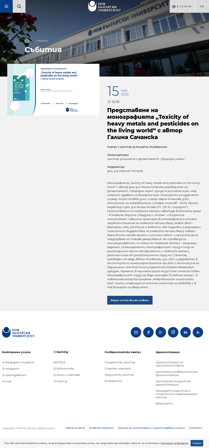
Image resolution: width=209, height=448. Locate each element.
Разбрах (197, 443)
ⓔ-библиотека (63, 368)
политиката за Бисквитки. (175, 443)
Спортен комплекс (117, 368)
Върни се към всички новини (130, 300)
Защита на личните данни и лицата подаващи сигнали (151, 427)
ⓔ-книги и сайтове (66, 375)
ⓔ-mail (6, 381)
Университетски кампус (122, 352)
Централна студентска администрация (173, 383)
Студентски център (119, 362)
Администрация (168, 352)
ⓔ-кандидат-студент (18, 362)
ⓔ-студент (10, 368)
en (202, 6)
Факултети (164, 403)
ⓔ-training (60, 381)
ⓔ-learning (60, 352)
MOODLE (59, 362)
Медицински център (119, 374)
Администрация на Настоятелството (170, 364)
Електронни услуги (16, 352)
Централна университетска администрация (176, 373)
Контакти (195, 427)
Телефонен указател (101, 427)
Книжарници (113, 381)
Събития (42, 40)
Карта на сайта (75, 427)
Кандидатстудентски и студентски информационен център (176, 394)
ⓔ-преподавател (14, 375)
